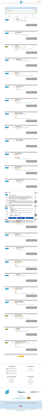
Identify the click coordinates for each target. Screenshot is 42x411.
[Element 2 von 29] (8, 69)
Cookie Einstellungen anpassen (31, 402)
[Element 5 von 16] (11, 284)
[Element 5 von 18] (11, 190)
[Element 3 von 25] (9, 230)
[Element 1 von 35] (7, 217)
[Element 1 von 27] (7, 109)
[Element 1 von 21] (7, 42)
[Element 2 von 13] (8, 338)
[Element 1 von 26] (7, 136)
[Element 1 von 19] (7, 244)
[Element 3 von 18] (9, 190)
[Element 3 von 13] (9, 338)
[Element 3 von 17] (9, 257)
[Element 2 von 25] (8, 123)
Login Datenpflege (30, 382)
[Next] (21, 356)
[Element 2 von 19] (8, 244)
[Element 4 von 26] (10, 136)
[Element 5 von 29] (11, 69)
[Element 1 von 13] (7, 338)
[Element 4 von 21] (10, 42)
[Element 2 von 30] (8, 82)
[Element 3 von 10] (9, 96)
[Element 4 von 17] (10, 257)
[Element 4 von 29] (10, 69)
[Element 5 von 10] (11, 96)
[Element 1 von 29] (7, 69)
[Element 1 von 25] (7, 123)
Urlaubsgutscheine (30, 370)
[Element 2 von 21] (8, 42)
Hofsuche (30, 368)
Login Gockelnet (30, 380)
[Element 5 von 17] (11, 257)
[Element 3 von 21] (9, 42)
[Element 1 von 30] (7, 82)
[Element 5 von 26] (11, 136)
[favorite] (14, 19)
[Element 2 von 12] (8, 163)
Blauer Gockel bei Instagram (11, 370)
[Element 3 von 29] (9, 69)
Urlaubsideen (11, 382)
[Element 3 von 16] (9, 284)
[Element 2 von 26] (8, 136)
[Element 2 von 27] (8, 109)
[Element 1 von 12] (7, 163)
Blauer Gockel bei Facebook (11, 368)
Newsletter (11, 378)
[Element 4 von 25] (10, 230)
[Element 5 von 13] (11, 338)
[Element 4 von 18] (10, 190)
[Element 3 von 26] (9, 136)
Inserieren (30, 378)
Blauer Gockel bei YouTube (11, 373)
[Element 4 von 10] (10, 96)
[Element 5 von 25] (11, 230)
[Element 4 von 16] (10, 284)
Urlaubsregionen (11, 380)
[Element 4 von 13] (10, 338)
